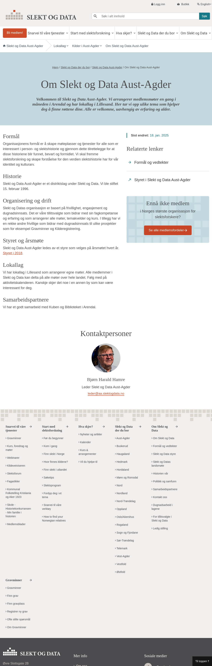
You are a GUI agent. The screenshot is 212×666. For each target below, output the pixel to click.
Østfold (120, 571)
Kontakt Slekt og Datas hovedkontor (30, 634)
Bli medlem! (15, 33)
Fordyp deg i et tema (51, 495)
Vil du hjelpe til (88, 461)
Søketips (48, 477)
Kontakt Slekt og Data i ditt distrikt (29, 642)
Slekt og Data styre (164, 453)
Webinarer (12, 457)
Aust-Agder (122, 438)
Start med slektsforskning (90, 33)
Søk (204, 16)
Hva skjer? (124, 33)
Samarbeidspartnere (164, 489)
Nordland (121, 493)
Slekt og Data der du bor (157, 33)
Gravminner (13, 438)
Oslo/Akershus (124, 516)
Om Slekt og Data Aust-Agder (127, 46)
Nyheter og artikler (90, 434)
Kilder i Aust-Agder (85, 46)
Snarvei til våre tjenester (46, 33)
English (205, 4)
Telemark (121, 548)
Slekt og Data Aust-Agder (23, 46)
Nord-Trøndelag (125, 501)
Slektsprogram (51, 485)
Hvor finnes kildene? (55, 461)
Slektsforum (13, 473)
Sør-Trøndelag (124, 540)
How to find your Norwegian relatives (54, 518)
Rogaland (121, 524)
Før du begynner (52, 438)
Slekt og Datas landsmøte (161, 463)
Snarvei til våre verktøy (51, 506)
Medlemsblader (16, 524)
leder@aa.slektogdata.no (106, 393)
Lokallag (60, 46)
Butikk (185, 4)
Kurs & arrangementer (87, 452)
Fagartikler (13, 481)
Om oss (80, 610)
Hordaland (122, 469)
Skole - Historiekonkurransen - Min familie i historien (18, 510)
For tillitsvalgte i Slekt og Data (161, 518)
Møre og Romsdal (126, 477)
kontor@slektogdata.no (30, 620)
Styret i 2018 (12, 253)
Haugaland (122, 453)
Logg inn (159, 4)
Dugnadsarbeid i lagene (162, 506)
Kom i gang (49, 446)
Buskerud (121, 446)
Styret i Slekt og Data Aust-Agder (159, 180)
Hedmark (121, 461)
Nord (118, 485)
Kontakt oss (159, 497)
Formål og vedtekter (148, 162)
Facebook (157, 611)
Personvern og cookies (92, 618)
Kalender (85, 442)
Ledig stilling (160, 528)
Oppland (121, 509)
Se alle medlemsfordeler (166, 230)
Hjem (55, 67)
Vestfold (120, 564)
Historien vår (160, 473)
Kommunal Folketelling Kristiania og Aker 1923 (18, 493)
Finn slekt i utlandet (54, 469)
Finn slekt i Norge (53, 453)
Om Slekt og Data (194, 33)
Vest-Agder (122, 556)
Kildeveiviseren (15, 465)
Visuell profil (84, 626)
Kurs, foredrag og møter (17, 448)
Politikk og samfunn (164, 481)
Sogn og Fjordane (126, 532)
